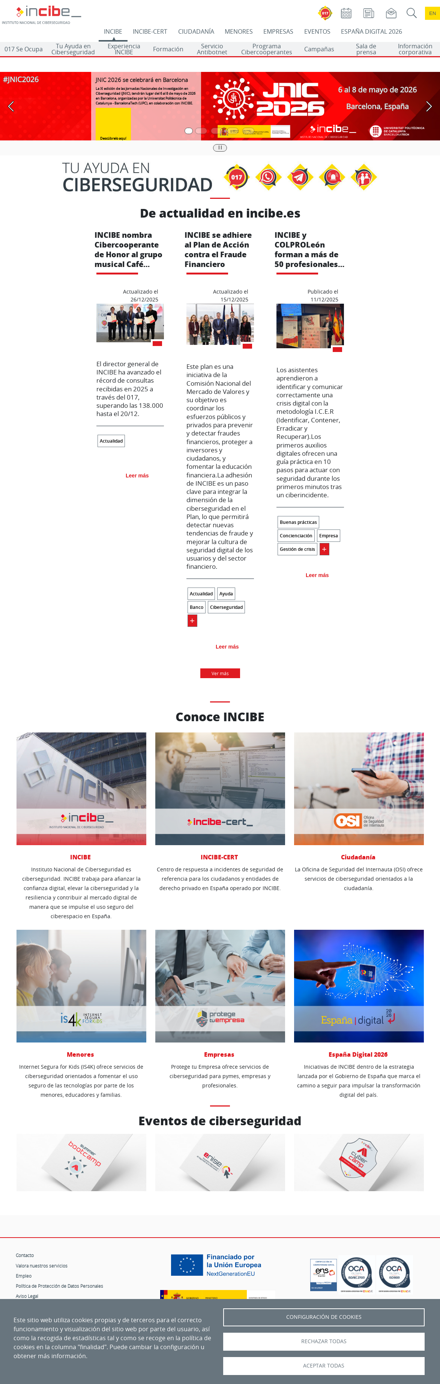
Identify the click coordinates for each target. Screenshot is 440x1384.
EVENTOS (317, 31)
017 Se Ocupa (24, 49)
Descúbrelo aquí (113, 138)
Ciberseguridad (226, 607)
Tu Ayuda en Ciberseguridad (73, 49)
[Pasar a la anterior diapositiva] (11, 106)
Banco (196, 607)
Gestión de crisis (297, 549)
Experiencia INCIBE (124, 49)
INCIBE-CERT (150, 31)
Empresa (328, 535)
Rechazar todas (324, 1341)
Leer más (137, 476)
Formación (168, 49)
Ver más (220, 673)
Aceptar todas (323, 1365)
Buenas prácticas (298, 522)
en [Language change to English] (432, 13)
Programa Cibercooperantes (266, 49)
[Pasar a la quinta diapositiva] (248, 131)
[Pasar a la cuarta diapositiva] (233, 131)
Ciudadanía (359, 796)
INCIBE (113, 31)
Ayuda (226, 594)
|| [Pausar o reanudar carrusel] (220, 147)
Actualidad (111, 441)
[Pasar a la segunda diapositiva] (201, 131)
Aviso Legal (27, 1296)
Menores (81, 994)
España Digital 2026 (359, 994)
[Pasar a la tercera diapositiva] (217, 131)
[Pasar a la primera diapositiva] (189, 131)
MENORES (239, 31)
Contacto (25, 1255)
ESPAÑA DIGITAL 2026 (371, 31)
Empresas (220, 994)
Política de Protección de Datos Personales (59, 1286)
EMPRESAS (278, 31)
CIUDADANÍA (196, 31)
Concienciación (296, 535)
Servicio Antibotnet (212, 49)
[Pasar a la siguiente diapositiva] (429, 106)
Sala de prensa (366, 49)
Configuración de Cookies (324, 1317)
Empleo (24, 1276)
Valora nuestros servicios (42, 1266)
